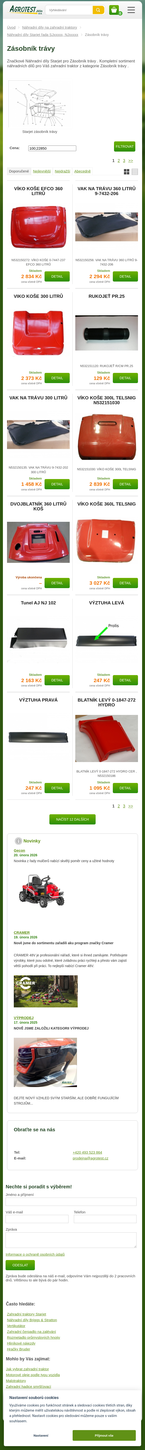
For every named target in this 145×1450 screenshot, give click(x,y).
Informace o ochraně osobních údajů (35, 1254)
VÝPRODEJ (24, 1018)
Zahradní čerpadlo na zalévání (31, 1332)
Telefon (79, 1212)
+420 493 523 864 (87, 1152)
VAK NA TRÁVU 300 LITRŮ (38, 397)
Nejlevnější (42, 171)
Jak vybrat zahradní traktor (27, 1369)
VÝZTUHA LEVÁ (106, 603)
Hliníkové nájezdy (21, 1343)
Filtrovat (125, 146)
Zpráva (11, 1229)
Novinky (31, 841)
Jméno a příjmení (20, 1195)
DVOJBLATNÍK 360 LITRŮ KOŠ (38, 506)
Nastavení (40, 1435)
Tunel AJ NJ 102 (38, 603)
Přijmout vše (104, 1435)
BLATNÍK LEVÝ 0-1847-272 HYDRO (107, 702)
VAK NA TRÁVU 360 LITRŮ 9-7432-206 (107, 191)
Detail (57, 276)
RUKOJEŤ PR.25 (107, 296)
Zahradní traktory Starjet (26, 1314)
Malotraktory (16, 1381)
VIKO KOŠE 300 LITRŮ (38, 296)
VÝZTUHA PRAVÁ (38, 700)
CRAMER (22, 932)
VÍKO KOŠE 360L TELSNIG (106, 504)
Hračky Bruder (18, 1349)
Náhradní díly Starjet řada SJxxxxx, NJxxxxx (42, 35)
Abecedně (82, 171)
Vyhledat (98, 10)
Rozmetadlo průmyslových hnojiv (33, 1337)
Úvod (11, 27)
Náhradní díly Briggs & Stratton (32, 1320)
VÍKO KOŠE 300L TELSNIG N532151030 (106, 400)
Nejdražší (62, 171)
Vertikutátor (16, 1326)
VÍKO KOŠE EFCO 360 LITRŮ (38, 191)
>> (130, 160)
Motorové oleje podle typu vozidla (33, 1375)
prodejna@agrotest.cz (90, 1158)
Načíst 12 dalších (72, 819)
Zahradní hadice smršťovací (28, 1386)
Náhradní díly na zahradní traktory (49, 27)
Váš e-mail (14, 1212)
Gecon (19, 850)
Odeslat (20, 1265)
